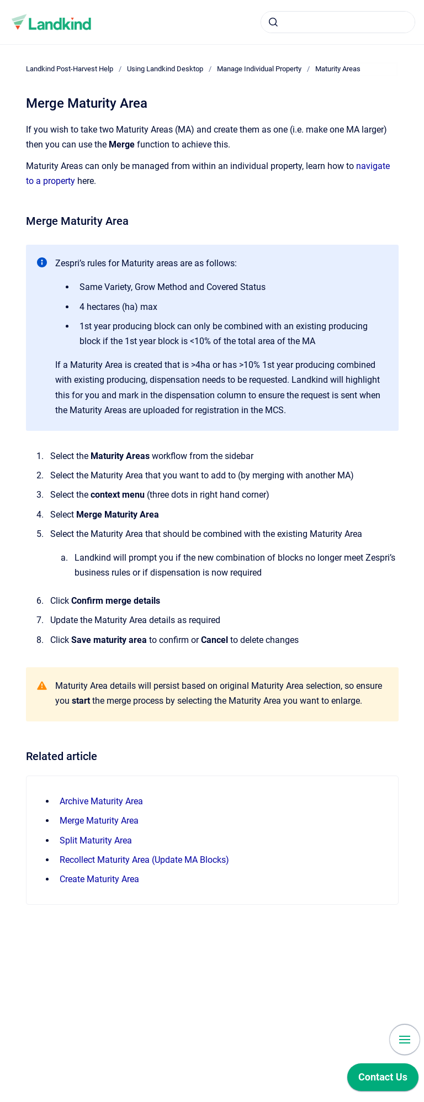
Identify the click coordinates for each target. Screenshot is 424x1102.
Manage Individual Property (259, 69)
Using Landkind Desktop (165, 69)
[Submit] (273, 22)
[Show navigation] (405, 1039)
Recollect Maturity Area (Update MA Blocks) (144, 860)
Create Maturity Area (99, 879)
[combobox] (338, 22)
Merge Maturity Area (99, 820)
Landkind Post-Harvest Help (69, 69)
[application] (383, 1080)
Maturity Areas (338, 69)
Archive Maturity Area (101, 801)
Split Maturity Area (96, 840)
